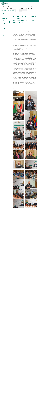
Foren (3, 13)
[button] (31, 8)
